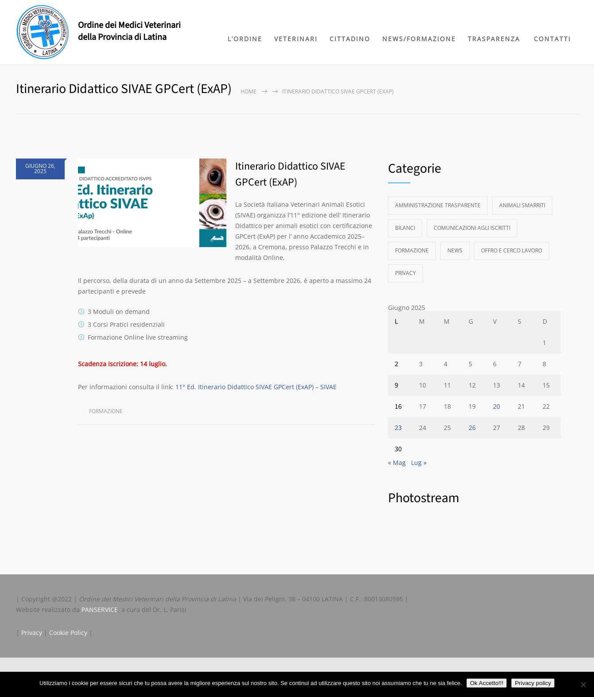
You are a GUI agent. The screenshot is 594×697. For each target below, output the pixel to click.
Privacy (405, 273)
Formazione (106, 411)
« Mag (397, 462)
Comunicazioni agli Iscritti (472, 228)
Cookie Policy (68, 632)
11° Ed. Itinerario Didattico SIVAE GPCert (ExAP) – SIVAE (256, 387)
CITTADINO (350, 39)
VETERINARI (296, 39)
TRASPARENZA (494, 39)
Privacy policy (533, 683)
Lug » (419, 462)
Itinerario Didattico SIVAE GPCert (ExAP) (290, 174)
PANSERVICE (100, 609)
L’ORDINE (245, 39)
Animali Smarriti (522, 205)
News (454, 250)
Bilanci (405, 228)
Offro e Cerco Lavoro (511, 250)
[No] (582, 684)
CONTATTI (552, 39)
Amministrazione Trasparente (438, 205)
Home (248, 91)
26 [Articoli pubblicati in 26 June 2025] (472, 427)
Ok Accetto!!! (487, 683)
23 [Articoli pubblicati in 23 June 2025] (398, 428)
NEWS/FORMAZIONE (419, 39)
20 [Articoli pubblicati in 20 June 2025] (496, 406)
